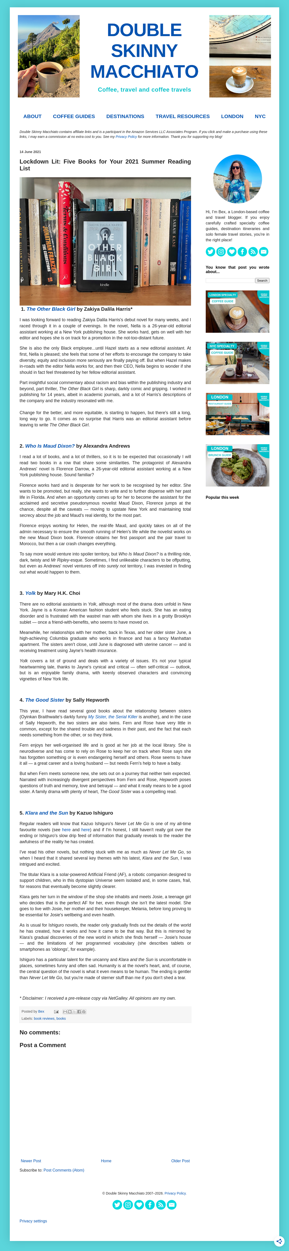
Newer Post (31, 1161)
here (66, 829)
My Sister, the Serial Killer (112, 716)
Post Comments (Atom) (64, 1170)
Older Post (180, 1161)
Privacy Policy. (176, 1193)
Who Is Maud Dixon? (50, 446)
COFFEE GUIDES (74, 116)
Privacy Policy (126, 137)
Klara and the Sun (46, 813)
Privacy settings (33, 1221)
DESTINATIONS (125, 116)
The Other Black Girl (51, 309)
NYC (260, 116)
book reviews (44, 1018)
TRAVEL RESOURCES (183, 116)
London (232, 116)
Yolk (30, 593)
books (61, 1018)
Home (106, 1161)
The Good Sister (44, 700)
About (32, 116)
